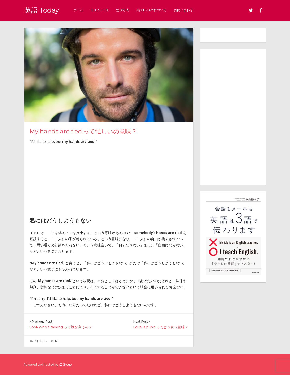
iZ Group (65, 364)
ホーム (78, 10)
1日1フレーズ (99, 10)
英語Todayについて (151, 10)
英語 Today (41, 10)
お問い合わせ (183, 10)
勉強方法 (122, 10)
